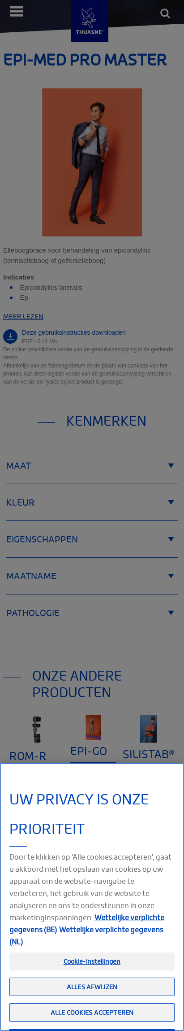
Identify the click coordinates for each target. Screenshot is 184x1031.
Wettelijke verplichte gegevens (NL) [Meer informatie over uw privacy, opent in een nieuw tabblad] (86, 950)
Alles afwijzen (92, 1001)
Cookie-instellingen (92, 976)
